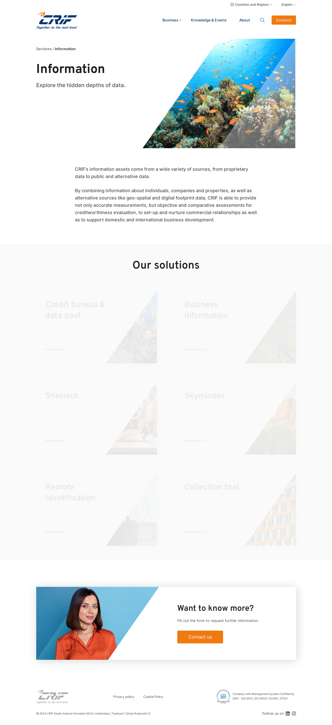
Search (262, 20)
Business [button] (170, 20)
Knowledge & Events (209, 20)
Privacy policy (123, 697)
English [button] (287, 4)
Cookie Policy (153, 697)
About (244, 20)
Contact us (200, 637)
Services (44, 49)
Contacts (284, 20)
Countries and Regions (252, 4)
